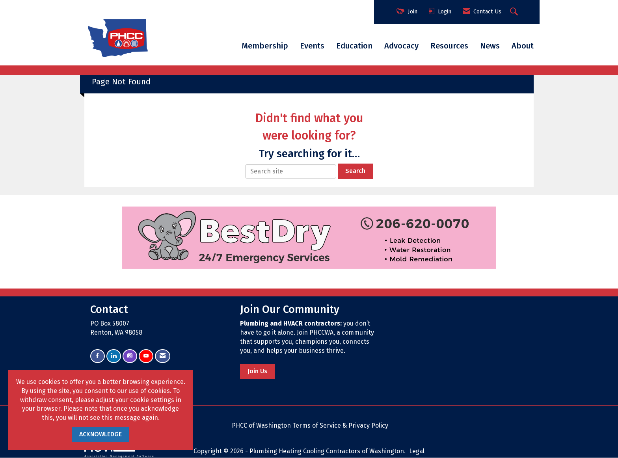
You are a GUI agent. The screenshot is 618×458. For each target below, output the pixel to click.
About (523, 45)
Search (355, 171)
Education (354, 45)
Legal (416, 451)
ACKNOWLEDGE (100, 434)
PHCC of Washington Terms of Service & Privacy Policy (310, 425)
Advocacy (401, 45)
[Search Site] (515, 12)
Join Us (257, 371)
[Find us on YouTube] (146, 356)
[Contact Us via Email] (162, 356)
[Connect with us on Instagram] (130, 356)
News (490, 45)
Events (312, 45)
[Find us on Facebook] (97, 356)
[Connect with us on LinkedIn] (113, 356)
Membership (265, 45)
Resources (449, 45)
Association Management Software (119, 450)
